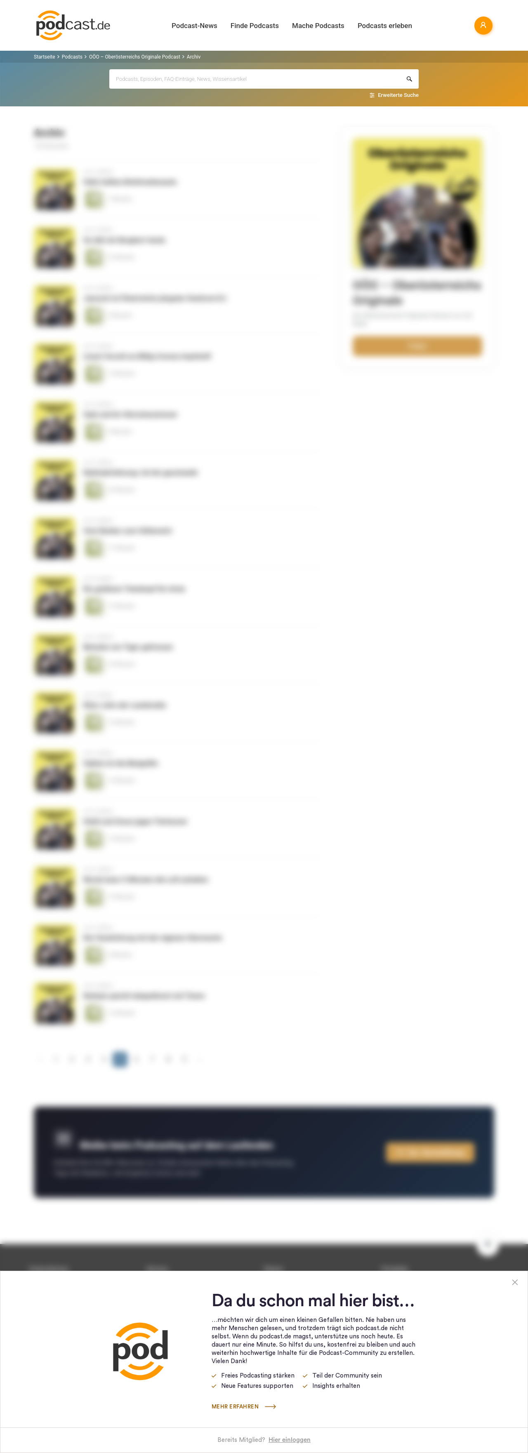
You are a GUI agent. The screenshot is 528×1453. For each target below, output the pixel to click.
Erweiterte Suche (398, 95)
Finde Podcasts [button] (255, 25)
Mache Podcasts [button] (318, 25)
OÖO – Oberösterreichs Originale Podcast (134, 57)
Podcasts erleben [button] (385, 25)
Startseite (44, 57)
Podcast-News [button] (194, 25)
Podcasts (72, 57)
